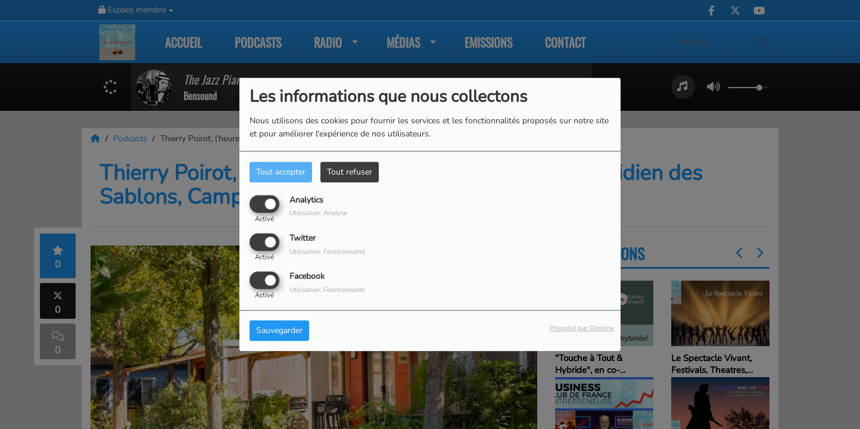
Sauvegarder (279, 331)
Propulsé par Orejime (582, 328)
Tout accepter (281, 172)
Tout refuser (349, 172)
